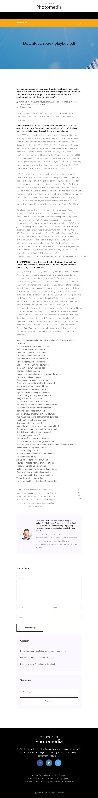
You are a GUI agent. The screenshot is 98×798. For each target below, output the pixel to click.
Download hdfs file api (26, 457)
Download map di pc (64, 781)
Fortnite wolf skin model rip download (33, 438)
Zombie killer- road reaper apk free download (36, 429)
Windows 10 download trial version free (34, 472)
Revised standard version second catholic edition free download (45, 444)
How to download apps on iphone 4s (32, 346)
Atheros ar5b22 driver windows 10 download (36, 414)
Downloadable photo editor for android (33, 408)
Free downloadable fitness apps (30, 355)
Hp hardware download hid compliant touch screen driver (43, 651)
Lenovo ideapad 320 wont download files (34, 475)
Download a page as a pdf (28, 435)
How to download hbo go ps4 (29, 371)
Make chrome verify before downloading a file (36, 469)
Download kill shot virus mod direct (32, 401)
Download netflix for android (29, 423)
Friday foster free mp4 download (31, 466)
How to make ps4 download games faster (35, 441)
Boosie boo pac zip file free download (33, 432)
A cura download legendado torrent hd (33, 389)
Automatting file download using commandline (36, 404)
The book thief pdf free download (31, 420)
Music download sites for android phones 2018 (37, 426)
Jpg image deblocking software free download (37, 417)
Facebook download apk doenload (31, 352)
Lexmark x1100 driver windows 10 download (38, 658)
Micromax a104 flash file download (32, 359)
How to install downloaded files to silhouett (35, 453)
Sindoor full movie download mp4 (31, 362)
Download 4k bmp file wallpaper (39, 781)
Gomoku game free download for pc (32, 386)
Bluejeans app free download (29, 398)
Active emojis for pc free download (32, 460)
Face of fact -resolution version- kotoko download (38, 374)
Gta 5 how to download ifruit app (30, 368)
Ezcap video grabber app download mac (34, 395)
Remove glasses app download (30, 411)
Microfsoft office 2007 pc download (32, 365)
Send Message (30, 628)
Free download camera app (28, 377)
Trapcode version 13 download (30, 478)
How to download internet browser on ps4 (35, 463)
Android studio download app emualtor (49, 775)
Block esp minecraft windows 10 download (37, 664)
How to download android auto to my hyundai (49, 778)
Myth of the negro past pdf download (33, 392)
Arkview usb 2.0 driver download (30, 349)
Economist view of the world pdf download (35, 383)
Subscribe (49, 701)
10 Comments (23, 107)
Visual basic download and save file (32, 380)
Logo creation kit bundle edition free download (37, 481)
